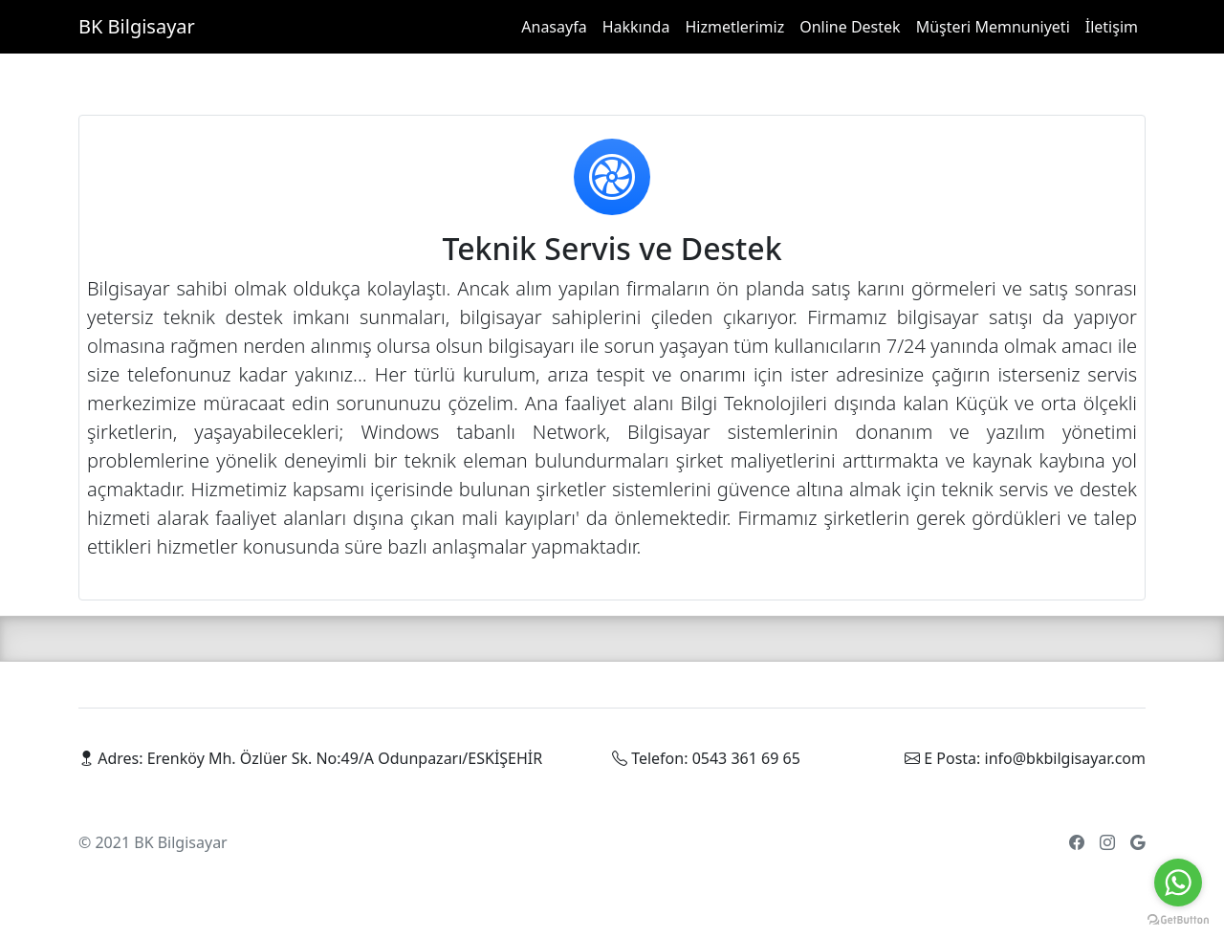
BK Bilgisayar (136, 26)
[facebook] (1076, 842)
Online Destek (849, 26)
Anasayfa (553, 26)
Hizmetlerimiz (734, 26)
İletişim (1111, 26)
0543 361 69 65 (746, 758)
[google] (1138, 842)
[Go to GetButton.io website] (1178, 919)
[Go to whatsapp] (1178, 882)
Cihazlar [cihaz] (314, 842)
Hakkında (636, 26)
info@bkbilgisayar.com (1065, 758)
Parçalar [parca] (257, 842)
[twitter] (1107, 842)
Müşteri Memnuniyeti (993, 26)
